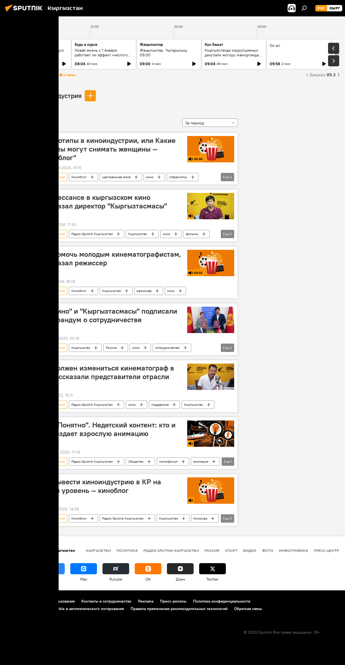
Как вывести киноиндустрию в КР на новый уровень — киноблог (100, 486)
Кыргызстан (137, 234)
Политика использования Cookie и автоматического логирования (65, 608)
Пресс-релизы (173, 601)
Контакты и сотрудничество (106, 601)
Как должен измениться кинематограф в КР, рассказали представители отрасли (106, 372)
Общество (136, 461)
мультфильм (168, 461)
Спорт (231, 550)
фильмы (192, 234)
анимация (200, 461)
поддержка (160, 404)
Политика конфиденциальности (221, 601)
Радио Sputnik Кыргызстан (92, 234)
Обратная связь (248, 608)
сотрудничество (167, 348)
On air (275, 45)
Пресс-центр (326, 550)
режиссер (144, 291)
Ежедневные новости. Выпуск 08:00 (37, 52)
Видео (249, 550)
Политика (127, 550)
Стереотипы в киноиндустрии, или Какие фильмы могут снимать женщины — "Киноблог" (107, 149)
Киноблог (79, 177)
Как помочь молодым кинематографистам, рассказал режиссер (110, 258)
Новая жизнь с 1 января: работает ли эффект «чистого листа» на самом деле (101, 55)
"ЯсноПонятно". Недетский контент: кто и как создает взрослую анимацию (107, 429)
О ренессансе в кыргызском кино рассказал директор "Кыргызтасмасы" (103, 201)
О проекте (15, 601)
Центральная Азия (116, 177)
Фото (267, 550)
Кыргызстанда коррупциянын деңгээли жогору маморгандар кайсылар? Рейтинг (233, 55)
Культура (200, 518)
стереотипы (178, 177)
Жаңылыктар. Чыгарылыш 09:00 (163, 52)
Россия (111, 348)
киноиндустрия (58, 95)
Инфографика (293, 550)
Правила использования (53, 601)
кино (150, 177)
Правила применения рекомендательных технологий (179, 608)
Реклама (145, 601)
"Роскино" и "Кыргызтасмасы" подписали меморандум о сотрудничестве (108, 315)
